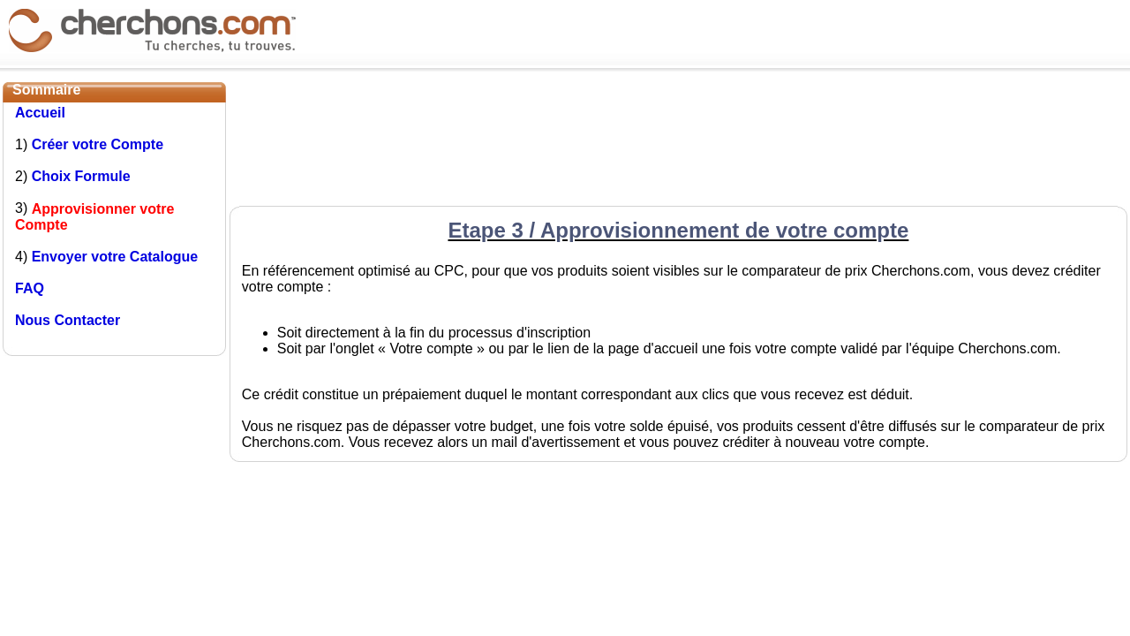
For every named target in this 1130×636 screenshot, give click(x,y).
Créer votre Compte (97, 144)
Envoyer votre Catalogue (115, 256)
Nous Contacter (67, 320)
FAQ (29, 288)
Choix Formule (81, 176)
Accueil (40, 112)
